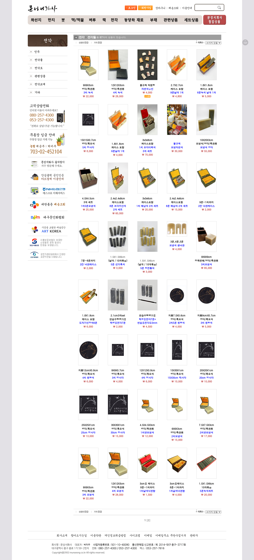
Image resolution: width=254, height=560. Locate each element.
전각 (81, 37)
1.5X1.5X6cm (117, 260)
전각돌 (92, 37)
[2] (148, 520)
